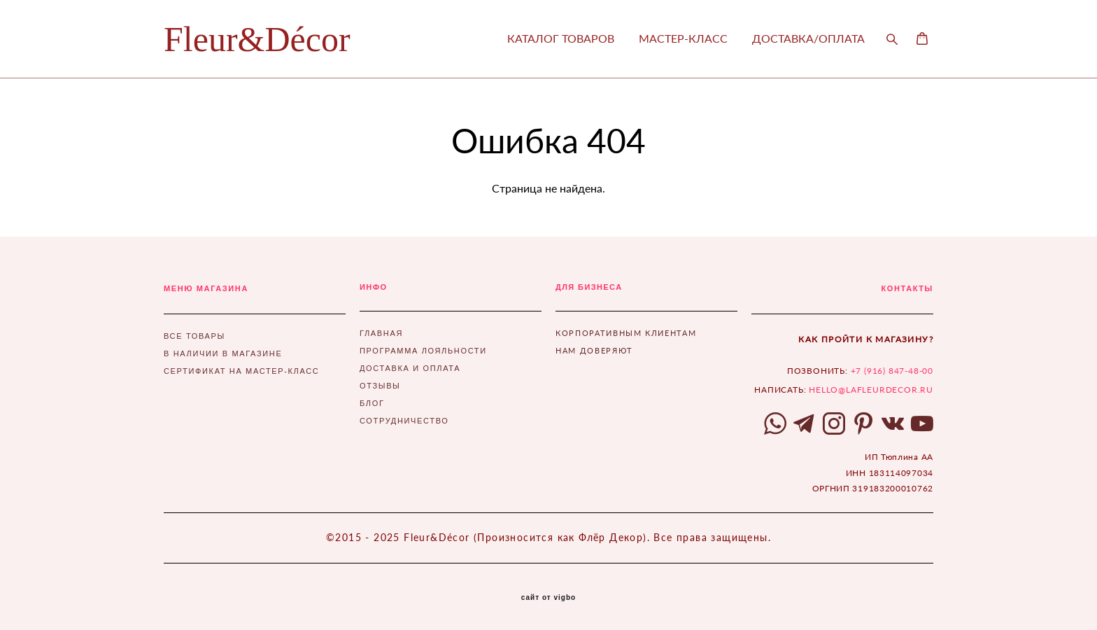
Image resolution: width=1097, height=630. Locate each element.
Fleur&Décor (257, 39)
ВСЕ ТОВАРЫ (194, 336)
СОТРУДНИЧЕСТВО (404, 420)
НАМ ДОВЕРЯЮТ (594, 350)
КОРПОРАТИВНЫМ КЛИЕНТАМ (625, 332)
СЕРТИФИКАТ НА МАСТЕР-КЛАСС (241, 371)
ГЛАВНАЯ (381, 333)
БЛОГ (372, 403)
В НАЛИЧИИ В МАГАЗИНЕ (223, 353)
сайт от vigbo (548, 597)
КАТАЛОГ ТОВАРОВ (560, 38)
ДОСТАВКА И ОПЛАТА (410, 368)
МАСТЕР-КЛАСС (683, 38)
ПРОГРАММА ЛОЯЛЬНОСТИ (423, 350)
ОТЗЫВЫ (380, 386)
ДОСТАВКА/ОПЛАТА (808, 38)
